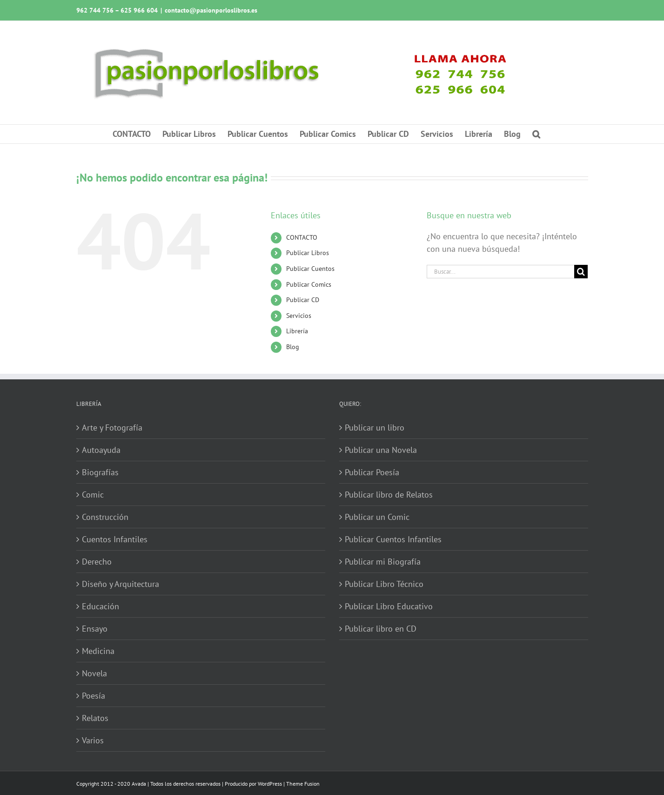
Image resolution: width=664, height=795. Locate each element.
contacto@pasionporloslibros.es (211, 10)
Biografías (100, 472)
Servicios (298, 315)
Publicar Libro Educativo (389, 606)
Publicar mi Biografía (383, 561)
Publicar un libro (374, 427)
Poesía (93, 695)
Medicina (98, 651)
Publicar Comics (308, 284)
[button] (536, 134)
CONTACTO (301, 237)
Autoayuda (101, 450)
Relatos (95, 718)
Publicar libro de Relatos (389, 494)
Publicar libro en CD (380, 628)
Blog (292, 347)
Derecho (97, 561)
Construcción (105, 517)
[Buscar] (581, 271)
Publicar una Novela (381, 450)
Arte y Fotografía (112, 427)
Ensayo (94, 628)
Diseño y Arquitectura (120, 584)
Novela (94, 673)
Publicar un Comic (377, 517)
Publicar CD (302, 300)
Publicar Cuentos (310, 268)
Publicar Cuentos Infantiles (393, 539)
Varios (93, 740)
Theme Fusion (303, 783)
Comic (93, 494)
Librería (297, 331)
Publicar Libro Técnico (384, 584)
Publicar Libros (307, 253)
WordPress (270, 783)
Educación (100, 606)
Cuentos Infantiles (115, 539)
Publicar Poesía (372, 472)
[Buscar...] (501, 271)
